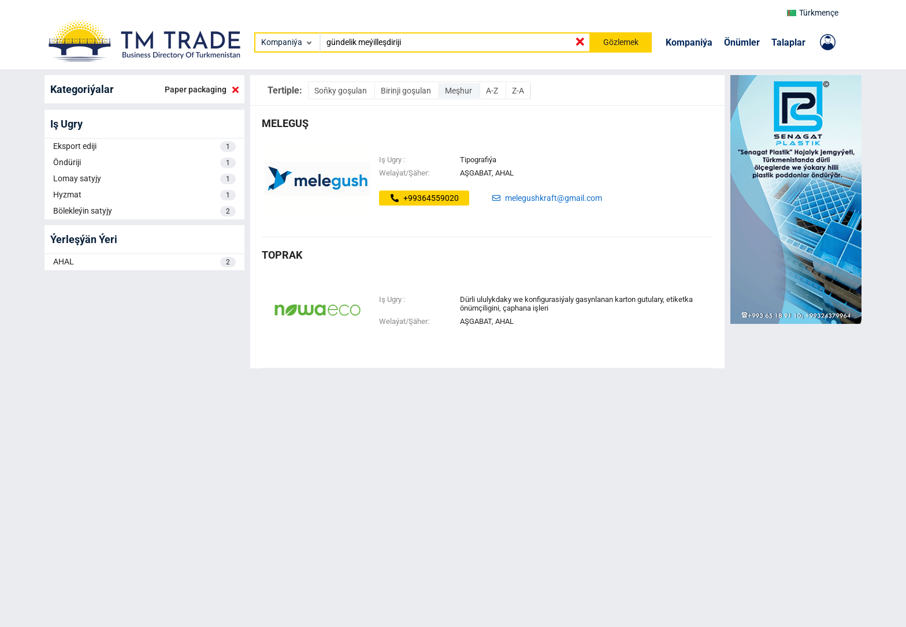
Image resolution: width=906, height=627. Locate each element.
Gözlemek (620, 42)
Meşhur (459, 90)
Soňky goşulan (341, 90)
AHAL (144, 262)
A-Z (493, 90)
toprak (282, 255)
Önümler (742, 42)
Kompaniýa (689, 42)
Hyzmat (144, 195)
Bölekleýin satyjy (144, 211)
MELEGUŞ (285, 123)
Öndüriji (144, 163)
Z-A (518, 90)
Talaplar (788, 42)
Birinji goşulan (407, 90)
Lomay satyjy (144, 179)
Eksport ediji (144, 146)
